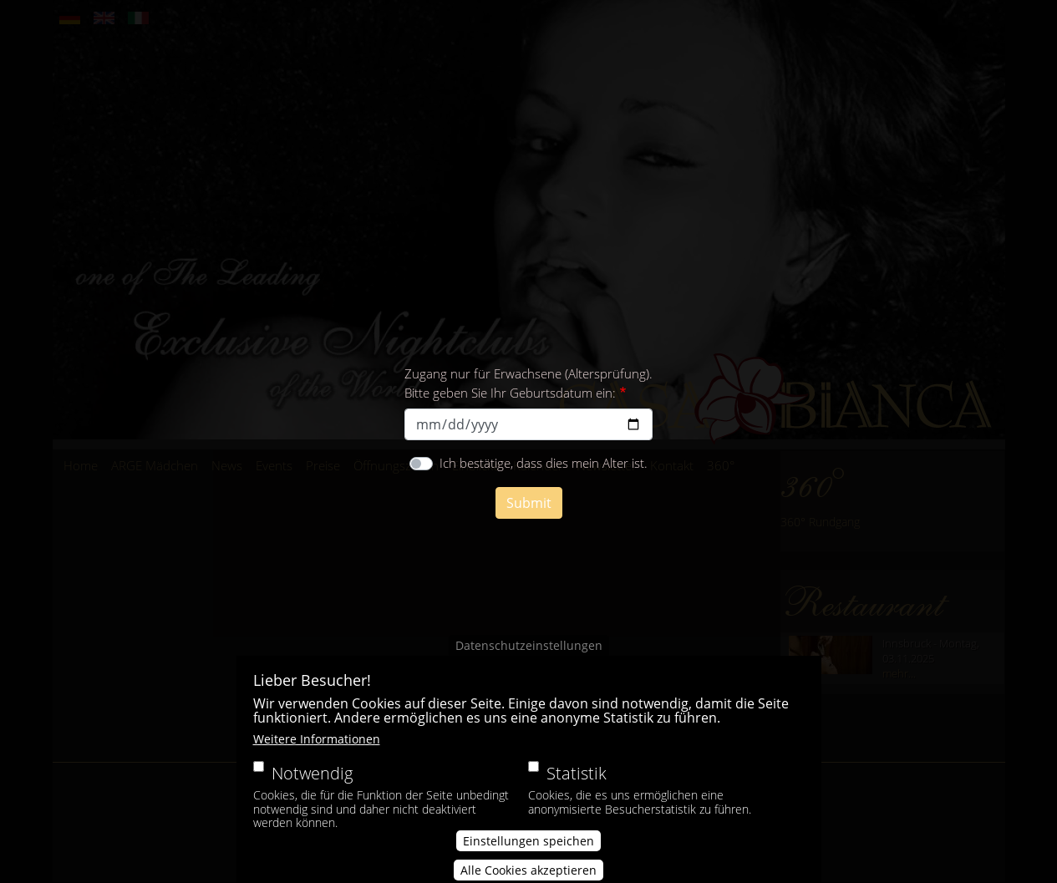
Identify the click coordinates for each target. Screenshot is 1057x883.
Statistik (576, 791)
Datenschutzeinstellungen (528, 664)
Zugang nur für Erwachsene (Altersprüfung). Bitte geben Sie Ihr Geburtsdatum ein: (528, 383)
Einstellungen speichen (528, 859)
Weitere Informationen (316, 757)
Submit (528, 503)
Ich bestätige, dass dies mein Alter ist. (544, 462)
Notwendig (312, 791)
